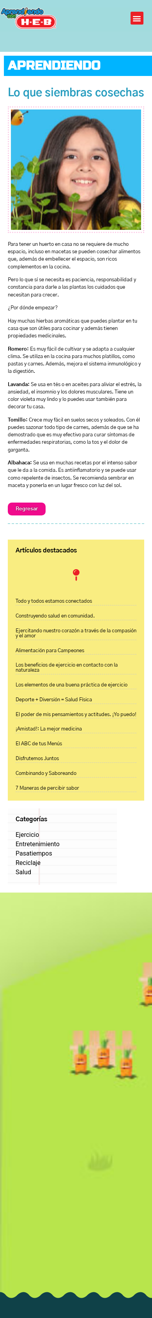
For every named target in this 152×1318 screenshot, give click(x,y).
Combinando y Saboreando (46, 773)
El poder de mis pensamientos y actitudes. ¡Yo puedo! (76, 714)
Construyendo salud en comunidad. (55, 616)
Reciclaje (28, 862)
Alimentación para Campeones (50, 650)
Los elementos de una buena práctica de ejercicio (71, 685)
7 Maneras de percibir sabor (47, 788)
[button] (137, 18)
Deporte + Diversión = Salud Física (54, 699)
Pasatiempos (34, 853)
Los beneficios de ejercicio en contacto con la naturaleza (67, 668)
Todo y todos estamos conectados (54, 601)
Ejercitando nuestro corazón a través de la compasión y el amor (76, 633)
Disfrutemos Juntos (37, 758)
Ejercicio (27, 834)
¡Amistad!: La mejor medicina (49, 729)
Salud (23, 872)
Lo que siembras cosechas (76, 93)
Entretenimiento (38, 844)
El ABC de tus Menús (39, 743)
